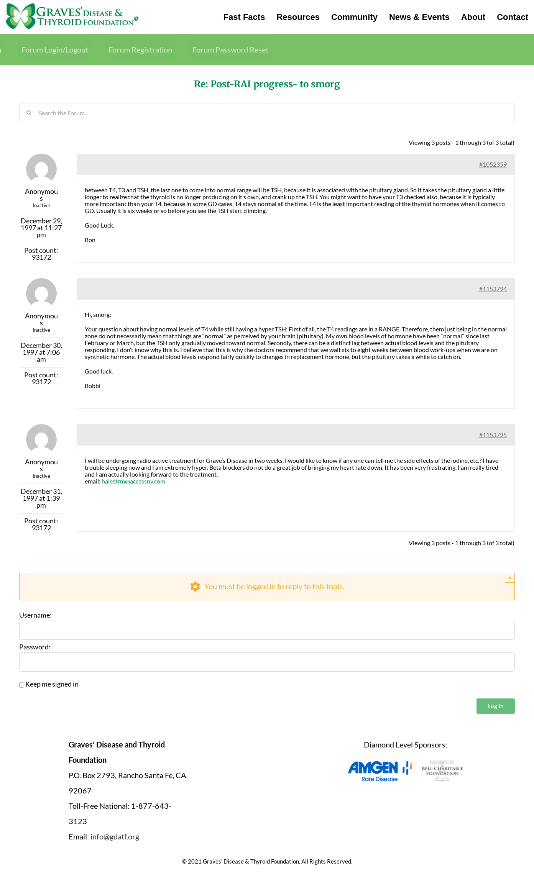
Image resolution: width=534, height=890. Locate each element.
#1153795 (493, 434)
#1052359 (493, 164)
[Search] (28, 112)
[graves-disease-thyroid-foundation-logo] (72, 5)
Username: (35, 615)
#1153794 (493, 288)
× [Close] (510, 577)
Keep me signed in (52, 684)
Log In (496, 706)
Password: (35, 647)
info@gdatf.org (114, 836)
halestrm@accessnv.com (133, 481)
